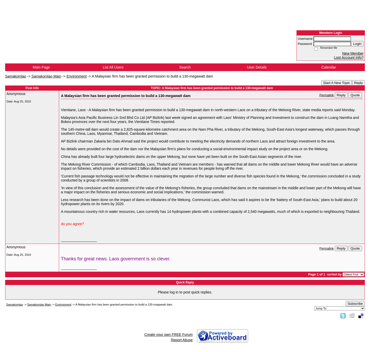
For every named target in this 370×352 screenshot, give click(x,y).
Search (185, 67)
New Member (353, 53)
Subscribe (355, 304)
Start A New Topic (336, 83)
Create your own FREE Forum (168, 334)
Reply (358, 83)
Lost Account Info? (349, 57)
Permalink (326, 95)
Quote (355, 95)
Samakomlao (15, 76)
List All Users (113, 67)
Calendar (328, 67)
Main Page (41, 67)
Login (357, 44)
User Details (256, 67)
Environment (77, 76)
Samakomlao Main (46, 76)
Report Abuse (182, 340)
